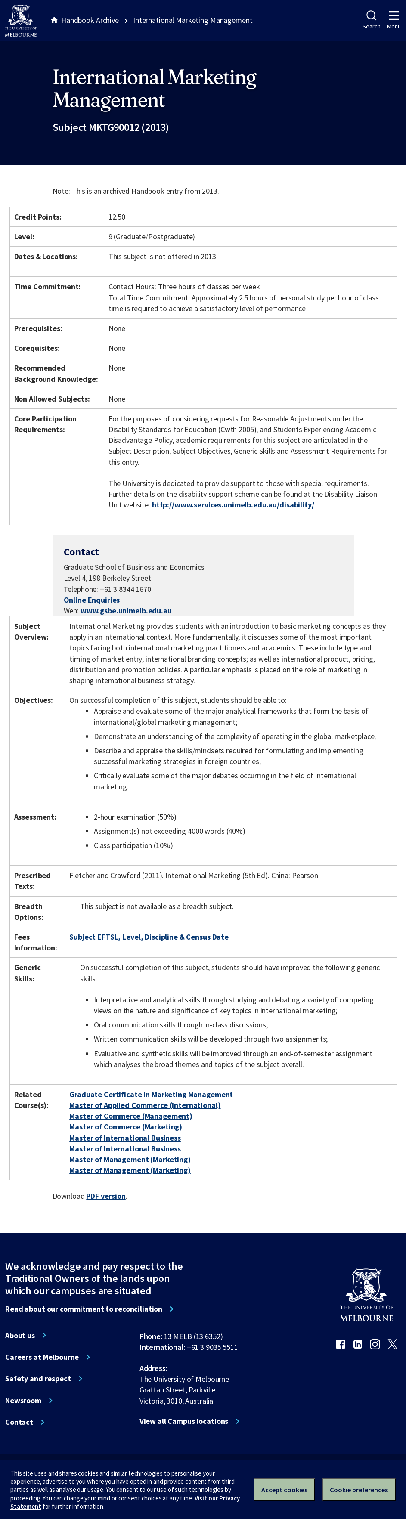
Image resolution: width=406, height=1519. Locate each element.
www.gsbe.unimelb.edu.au (126, 611)
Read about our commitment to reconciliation (83, 1309)
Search (371, 20)
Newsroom (23, 1400)
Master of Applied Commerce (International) (144, 1105)
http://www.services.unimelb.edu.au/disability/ (233, 505)
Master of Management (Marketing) (130, 1159)
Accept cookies (284, 1489)
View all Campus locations (184, 1421)
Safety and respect (38, 1378)
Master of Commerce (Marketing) (125, 1127)
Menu (394, 20)
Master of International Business (125, 1138)
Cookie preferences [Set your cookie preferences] (359, 1489)
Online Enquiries (92, 600)
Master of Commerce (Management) (130, 1116)
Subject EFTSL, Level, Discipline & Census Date (149, 937)
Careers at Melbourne (42, 1357)
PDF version (106, 1196)
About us (20, 1335)
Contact (19, 1422)
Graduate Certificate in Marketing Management (151, 1094)
